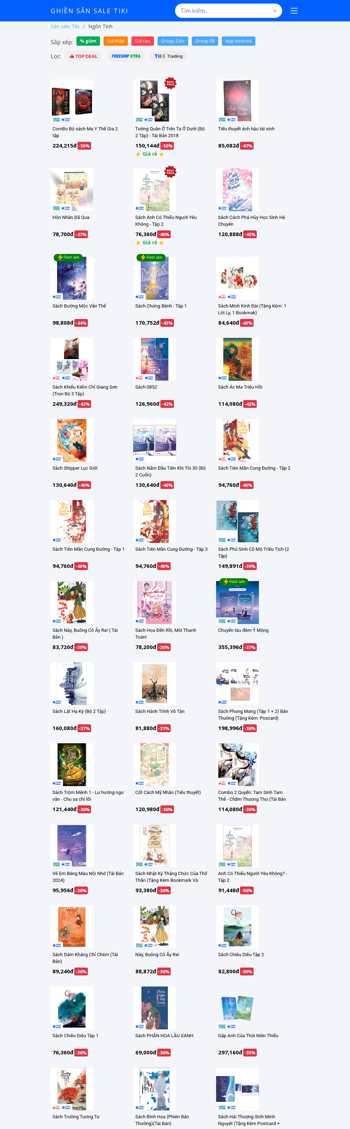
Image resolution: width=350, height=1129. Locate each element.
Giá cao (142, 41)
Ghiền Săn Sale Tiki (89, 10)
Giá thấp (115, 41)
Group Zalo (173, 41)
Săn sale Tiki (65, 26)
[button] (83, 56)
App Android (238, 41)
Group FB (205, 41)
